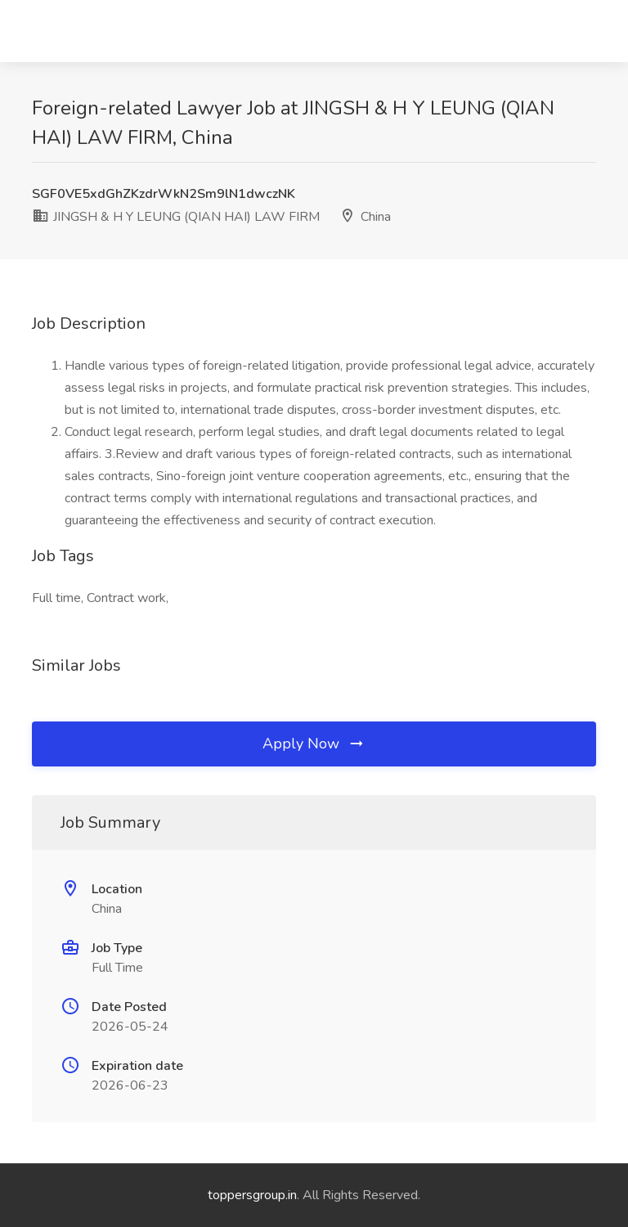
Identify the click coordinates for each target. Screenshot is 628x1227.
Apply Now (314, 743)
